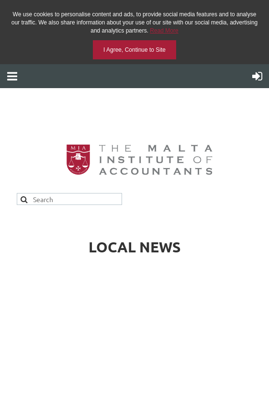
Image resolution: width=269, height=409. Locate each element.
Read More (164, 30)
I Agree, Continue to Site (134, 49)
